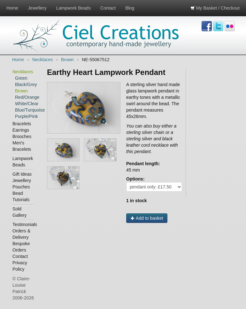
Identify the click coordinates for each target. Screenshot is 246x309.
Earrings (20, 130)
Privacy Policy (19, 266)
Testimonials (23, 224)
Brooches (21, 136)
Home (12, 8)
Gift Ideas (22, 174)
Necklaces (42, 59)
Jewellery (37, 8)
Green (21, 78)
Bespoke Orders (21, 247)
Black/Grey (24, 84)
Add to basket (146, 218)
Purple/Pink (24, 116)
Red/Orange (24, 97)
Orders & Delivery (21, 234)
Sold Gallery (19, 212)
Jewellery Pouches (21, 183)
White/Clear (24, 103)
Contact (108, 8)
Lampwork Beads (73, 8)
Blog (129, 8)
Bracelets (21, 123)
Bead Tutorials (20, 196)
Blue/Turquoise (24, 110)
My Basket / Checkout (215, 8)
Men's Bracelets (21, 146)
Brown (67, 59)
